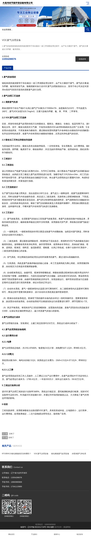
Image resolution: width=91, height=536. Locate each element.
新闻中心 (57, 532)
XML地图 (50, 527)
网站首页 (11, 532)
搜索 (88, 29)
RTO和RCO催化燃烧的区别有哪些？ (16, 454)
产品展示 (34, 532)
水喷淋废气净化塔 (79, 454)
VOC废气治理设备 (41, 454)
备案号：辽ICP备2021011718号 (33, 527)
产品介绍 (7, 68)
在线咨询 (82, 59)
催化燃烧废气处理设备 (60, 454)
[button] (43, 24)
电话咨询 (79, 532)
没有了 (11, 434)
